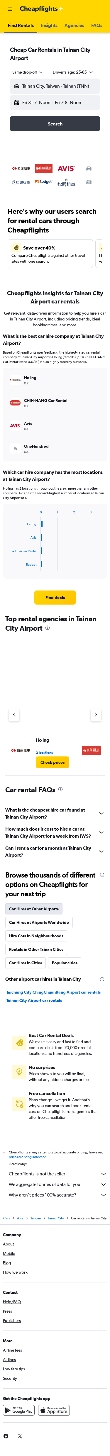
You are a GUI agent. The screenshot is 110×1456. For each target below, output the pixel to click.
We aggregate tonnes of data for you (58, 1184)
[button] (10, 9)
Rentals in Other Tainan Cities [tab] (36, 949)
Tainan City (56, 1218)
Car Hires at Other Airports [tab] (34, 909)
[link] (55, 597)
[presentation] (47, 627)
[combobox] (28, 72)
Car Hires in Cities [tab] (25, 963)
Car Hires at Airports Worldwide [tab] (39, 922)
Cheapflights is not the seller (58, 1173)
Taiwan (36, 1218)
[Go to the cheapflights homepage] (41, 9)
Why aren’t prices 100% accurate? (58, 1195)
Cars (6, 1218)
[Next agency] (96, 715)
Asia (20, 1218)
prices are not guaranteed (27, 1157)
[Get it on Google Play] (19, 1410)
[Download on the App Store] (54, 1410)
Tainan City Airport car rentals (34, 1000)
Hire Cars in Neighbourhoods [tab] (36, 936)
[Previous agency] (14, 715)
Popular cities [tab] (64, 963)
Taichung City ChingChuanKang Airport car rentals (53, 992)
